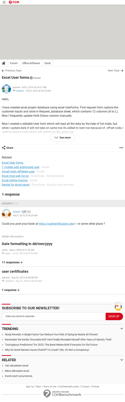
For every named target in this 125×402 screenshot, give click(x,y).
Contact (85, 386)
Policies (95, 386)
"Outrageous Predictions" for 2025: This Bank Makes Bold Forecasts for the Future (51, 344)
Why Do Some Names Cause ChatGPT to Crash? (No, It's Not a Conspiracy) (47, 349)
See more (65, 137)
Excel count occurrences (18, 376)
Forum (14, 63)
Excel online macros (15, 180)
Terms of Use (49, 386)
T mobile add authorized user (20, 167)
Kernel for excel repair (16, 184)
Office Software (31, 63)
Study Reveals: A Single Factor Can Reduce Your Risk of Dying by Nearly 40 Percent (51, 334)
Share (9, 147)
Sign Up (30, 386)
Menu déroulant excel (17, 370)
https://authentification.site (56, 223)
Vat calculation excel (16, 365)
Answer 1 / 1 (10, 203)
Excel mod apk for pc (15, 176)
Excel (47, 63)
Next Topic (114, 70)
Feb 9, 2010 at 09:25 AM (38, 90)
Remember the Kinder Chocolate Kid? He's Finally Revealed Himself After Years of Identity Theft (58, 339)
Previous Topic (13, 70)
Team (38, 386)
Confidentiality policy (68, 386)
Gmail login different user (18, 171)
